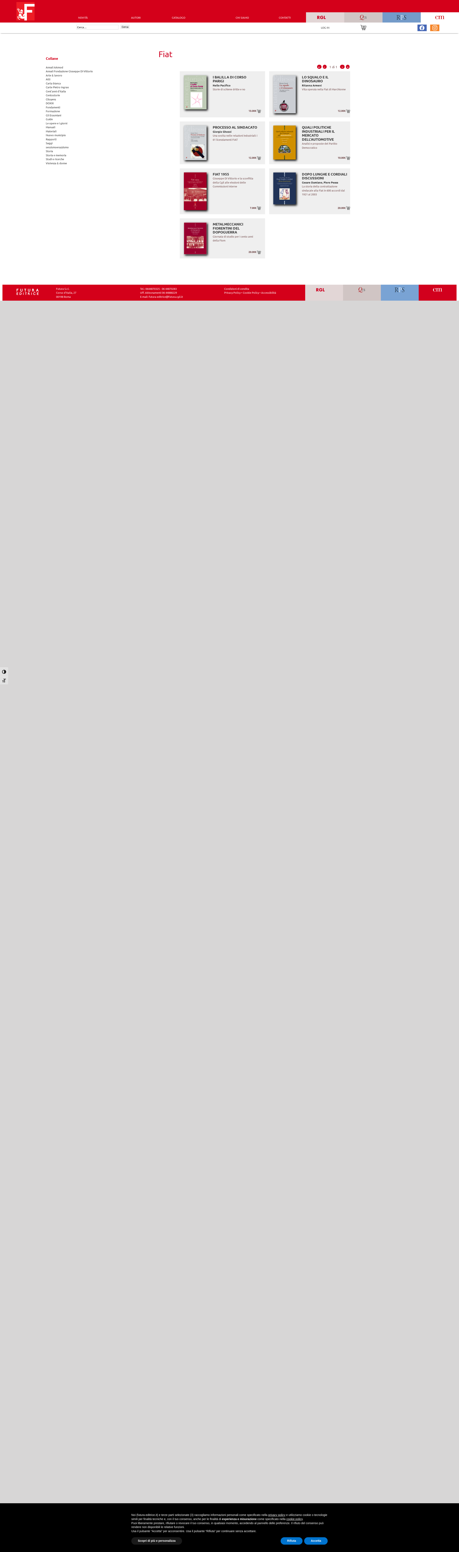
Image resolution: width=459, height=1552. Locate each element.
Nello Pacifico (222, 85)
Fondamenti (53, 107)
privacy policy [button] (276, 1515)
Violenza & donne (56, 163)
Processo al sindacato (235, 127)
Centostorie (53, 95)
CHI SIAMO (242, 17)
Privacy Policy (232, 292)
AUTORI (136, 17)
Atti (48, 79)
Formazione (53, 111)
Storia (49, 151)
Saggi (49, 143)
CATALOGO (178, 17)
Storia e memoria (56, 155)
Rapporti (51, 139)
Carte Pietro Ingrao (57, 87)
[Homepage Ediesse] (28, 291)
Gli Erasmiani (53, 115)
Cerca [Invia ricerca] (125, 26)
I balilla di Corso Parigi (229, 79)
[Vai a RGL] (324, 293)
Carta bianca (53, 83)
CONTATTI (285, 17)
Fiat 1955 (221, 174)
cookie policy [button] (294, 1519)
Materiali (51, 131)
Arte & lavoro (54, 75)
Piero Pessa (331, 182)
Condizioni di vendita (236, 288)
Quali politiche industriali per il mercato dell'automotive (318, 133)
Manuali (50, 127)
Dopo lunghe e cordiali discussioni (324, 176)
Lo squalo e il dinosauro (315, 79)
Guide (49, 119)
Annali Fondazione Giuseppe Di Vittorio (69, 71)
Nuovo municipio (56, 135)
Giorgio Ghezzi (222, 131)
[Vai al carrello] (363, 27)
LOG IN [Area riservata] (325, 27)
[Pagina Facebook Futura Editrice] (422, 27)
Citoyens (51, 99)
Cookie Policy (251, 292)
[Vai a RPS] (400, 293)
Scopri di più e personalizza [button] (157, 1540)
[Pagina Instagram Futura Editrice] (434, 27)
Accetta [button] (316, 1540)
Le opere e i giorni (56, 123)
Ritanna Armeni (312, 85)
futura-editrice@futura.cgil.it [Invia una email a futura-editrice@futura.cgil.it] (166, 296)
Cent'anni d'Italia (56, 91)
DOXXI (50, 103)
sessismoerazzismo (57, 147)
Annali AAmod (54, 67)
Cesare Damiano (312, 182)
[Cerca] (97, 27)
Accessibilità (268, 292)
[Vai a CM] (437, 293)
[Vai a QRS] (362, 293)
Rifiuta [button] (291, 1540)
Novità (83, 17)
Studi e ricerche (55, 159)
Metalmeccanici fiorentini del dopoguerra (228, 228)
